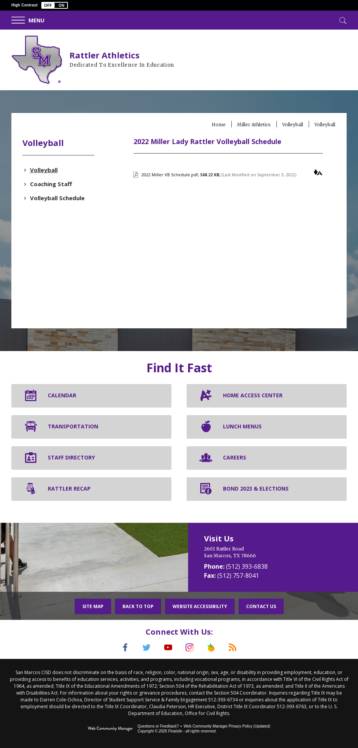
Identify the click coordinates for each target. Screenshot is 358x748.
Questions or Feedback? (158, 726)
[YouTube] (168, 647)
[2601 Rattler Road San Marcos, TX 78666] (273, 552)
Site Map (93, 606)
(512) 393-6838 (247, 566)
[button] (54, 5)
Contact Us (261, 606)
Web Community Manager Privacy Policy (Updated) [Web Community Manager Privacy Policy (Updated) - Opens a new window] (227, 726)
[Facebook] (124, 647)
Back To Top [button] (138, 606)
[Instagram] (190, 647)
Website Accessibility (200, 606)
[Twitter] (146, 647)
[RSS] (234, 647)
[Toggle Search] (342, 19)
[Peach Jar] (212, 647)
